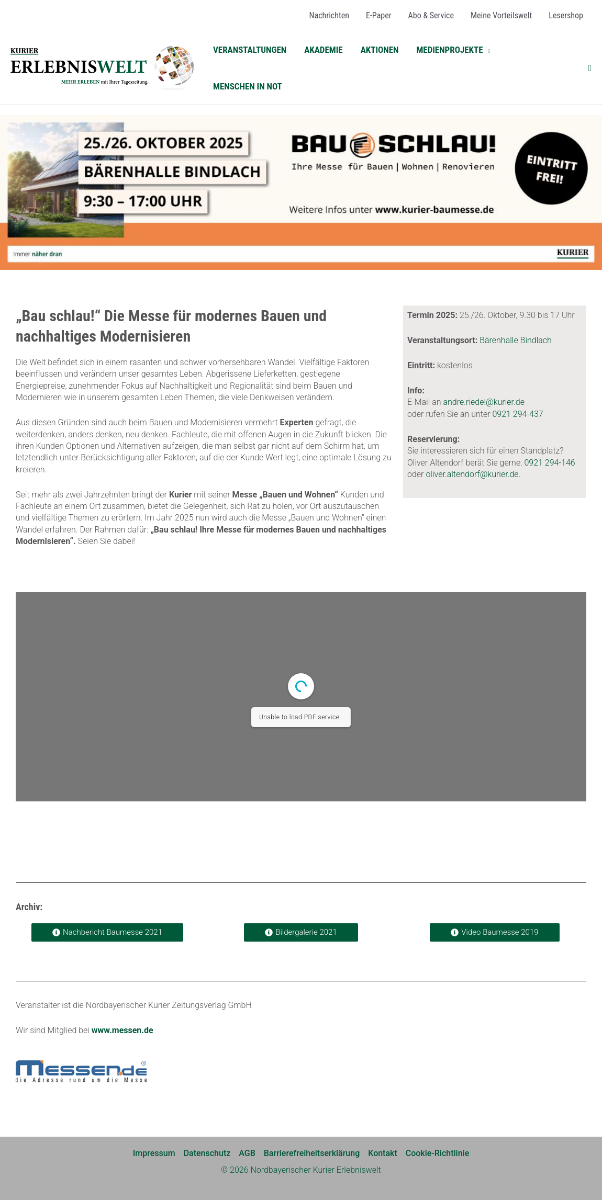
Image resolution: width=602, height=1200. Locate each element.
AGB (247, 1153)
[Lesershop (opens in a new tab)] (566, 15)
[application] (486, 49)
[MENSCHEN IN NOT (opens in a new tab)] (247, 86)
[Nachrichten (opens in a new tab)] (329, 15)
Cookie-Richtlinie (437, 1153)
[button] (453, 49)
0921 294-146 (549, 463)
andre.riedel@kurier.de (484, 402)
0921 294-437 (517, 414)
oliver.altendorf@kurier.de (472, 474)
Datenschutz (207, 1153)
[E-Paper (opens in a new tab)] (379, 15)
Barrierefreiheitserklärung (312, 1153)
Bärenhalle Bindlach (516, 340)
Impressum (154, 1153)
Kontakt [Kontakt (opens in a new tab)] (382, 1153)
